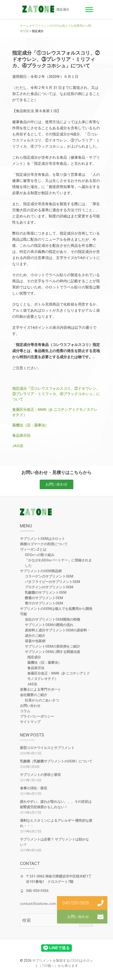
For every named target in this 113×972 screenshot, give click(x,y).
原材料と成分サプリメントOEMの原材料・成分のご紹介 (57, 633)
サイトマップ (30, 722)
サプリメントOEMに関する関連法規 (52, 652)
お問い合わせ (30, 706)
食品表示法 (21, 435)
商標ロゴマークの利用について (44, 544)
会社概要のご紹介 (33, 695)
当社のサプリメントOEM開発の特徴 (52, 619)
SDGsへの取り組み (39, 555)
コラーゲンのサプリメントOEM (49, 576)
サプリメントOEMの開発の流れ (49, 625)
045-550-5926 (37, 891)
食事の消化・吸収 (33, 788)
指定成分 (34, 657)
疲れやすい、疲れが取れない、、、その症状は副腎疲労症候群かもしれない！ (56, 804)
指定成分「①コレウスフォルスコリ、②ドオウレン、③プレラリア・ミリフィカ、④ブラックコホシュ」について (56, 394)
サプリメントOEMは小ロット (42, 539)
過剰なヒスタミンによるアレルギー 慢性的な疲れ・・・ (56, 823)
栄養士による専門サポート (40, 689)
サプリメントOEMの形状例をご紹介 (52, 646)
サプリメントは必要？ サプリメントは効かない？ (54, 842)
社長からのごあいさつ (42, 700)
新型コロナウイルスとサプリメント (47, 748)
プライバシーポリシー (37, 716)
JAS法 (17, 446)
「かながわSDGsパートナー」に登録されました (58, 563)
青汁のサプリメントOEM (44, 603)
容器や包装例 (35, 641)
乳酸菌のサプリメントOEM (45, 592)
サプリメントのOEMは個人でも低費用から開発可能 (56, 611)
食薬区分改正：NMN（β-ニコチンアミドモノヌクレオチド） (58, 676)
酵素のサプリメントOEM (44, 598)
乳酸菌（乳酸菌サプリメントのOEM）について (56, 761)
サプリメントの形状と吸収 (40, 775)
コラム (25, 711)
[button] (56, 484)
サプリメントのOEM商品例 (41, 571)
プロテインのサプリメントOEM (49, 587)
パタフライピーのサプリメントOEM (52, 582)
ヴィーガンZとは (33, 549)
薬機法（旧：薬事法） (30, 425)
